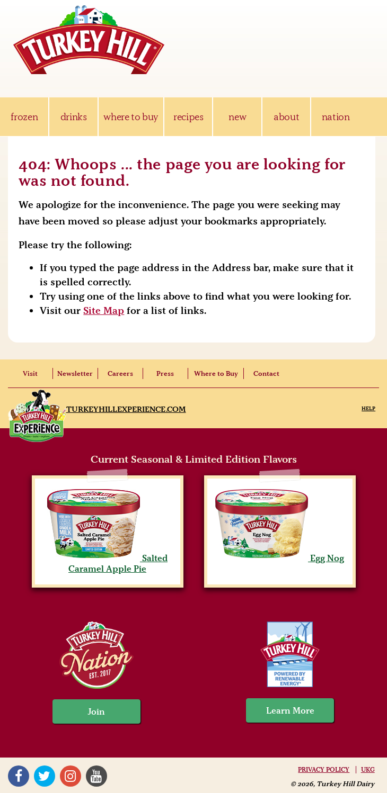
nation (336, 117)
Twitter (44, 776)
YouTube (96, 776)
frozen (24, 117)
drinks (73, 117)
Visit (30, 373)
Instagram (70, 776)
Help (368, 408)
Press (165, 373)
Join (96, 711)
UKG (368, 769)
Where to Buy (216, 373)
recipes (188, 117)
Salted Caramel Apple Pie (107, 563)
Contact (266, 373)
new (237, 117)
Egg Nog (279, 558)
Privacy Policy (323, 769)
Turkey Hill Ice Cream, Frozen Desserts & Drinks (89, 39)
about (286, 117)
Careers (120, 373)
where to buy (130, 117)
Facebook (18, 776)
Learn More (290, 710)
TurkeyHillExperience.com (126, 409)
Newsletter (75, 373)
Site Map (103, 310)
